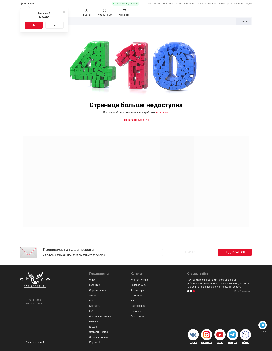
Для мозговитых (241, 23)
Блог (92, 300)
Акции (156, 3)
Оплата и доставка (206, 3)
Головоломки (140, 23)
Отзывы (238, 3)
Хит (133, 300)
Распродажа (138, 305)
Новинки (136, 311)
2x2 (116, 23)
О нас (148, 3)
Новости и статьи (172, 3)
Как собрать (225, 3)
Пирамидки (161, 23)
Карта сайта (96, 342)
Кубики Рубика (100, 23)
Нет (55, 25)
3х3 (125, 23)
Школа (93, 326)
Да (33, 25)
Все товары (137, 316)
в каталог (162, 112)
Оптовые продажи (99, 337)
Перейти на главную (136, 119)
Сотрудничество (98, 331)
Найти (189, 12)
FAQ (91, 311)
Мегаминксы (181, 23)
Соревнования (97, 290)
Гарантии (94, 285)
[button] (188, 291)
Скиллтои (219, 23)
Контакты (189, 3)
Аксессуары (201, 23)
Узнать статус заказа (126, 3)
